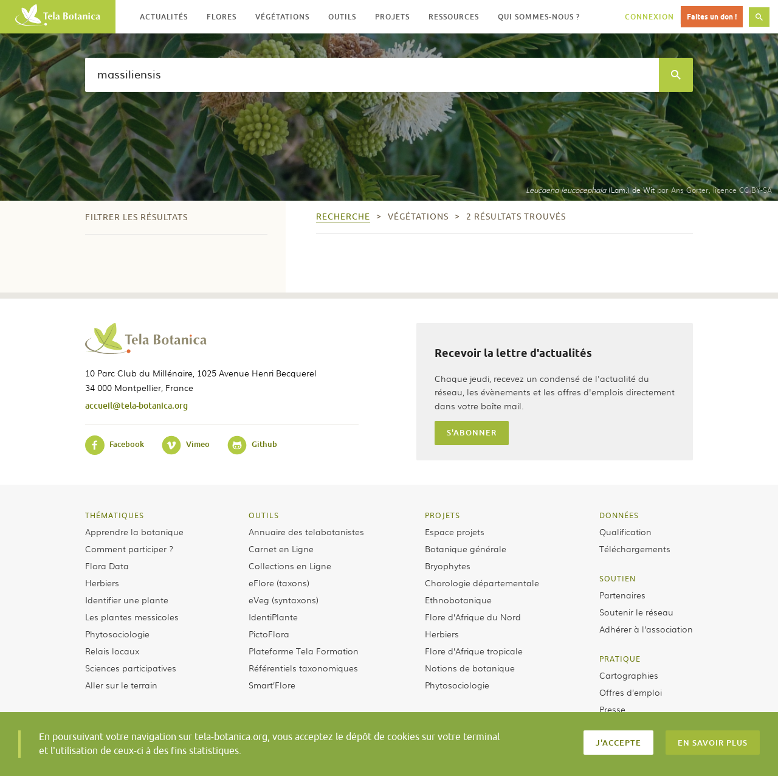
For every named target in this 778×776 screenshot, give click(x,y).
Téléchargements (634, 548)
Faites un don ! (712, 16)
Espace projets (454, 531)
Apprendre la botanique (134, 531)
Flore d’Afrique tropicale (474, 651)
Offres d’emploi (630, 692)
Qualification (625, 531)
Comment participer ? (129, 548)
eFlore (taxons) (279, 583)
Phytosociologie (117, 634)
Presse (612, 709)
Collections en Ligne (290, 565)
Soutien (617, 578)
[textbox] (372, 75)
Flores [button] (221, 16)
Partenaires (622, 595)
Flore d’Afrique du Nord (473, 617)
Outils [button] (342, 16)
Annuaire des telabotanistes (306, 531)
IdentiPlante (273, 617)
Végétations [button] (282, 16)
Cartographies (628, 675)
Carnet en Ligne (281, 548)
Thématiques (114, 515)
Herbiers (102, 583)
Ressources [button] (454, 16)
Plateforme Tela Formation (304, 651)
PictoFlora (269, 634)
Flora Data (107, 565)
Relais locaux (112, 651)
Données (619, 515)
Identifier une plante (126, 600)
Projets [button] (392, 16)
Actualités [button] (164, 16)
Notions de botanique (470, 668)
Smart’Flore (272, 685)
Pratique (620, 658)
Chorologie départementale (482, 583)
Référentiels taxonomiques (303, 668)
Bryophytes (447, 565)
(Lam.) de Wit (590, 189)
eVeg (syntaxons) (283, 600)
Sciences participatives (130, 668)
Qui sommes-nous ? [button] (539, 16)
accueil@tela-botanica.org (136, 405)
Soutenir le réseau (636, 612)
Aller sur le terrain (121, 685)
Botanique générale (465, 548)
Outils (264, 515)
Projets (442, 515)
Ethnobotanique (458, 600)
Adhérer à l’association (646, 629)
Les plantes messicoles (132, 617)
